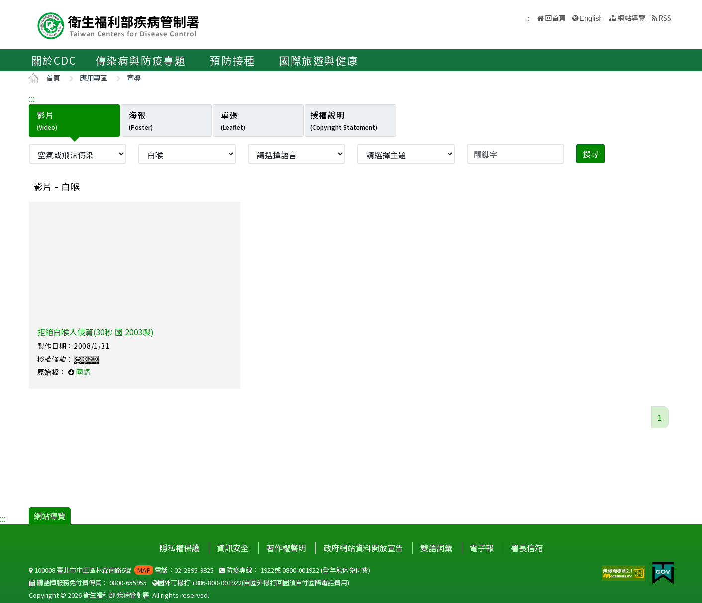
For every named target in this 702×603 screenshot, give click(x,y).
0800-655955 (128, 582)
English (590, 18)
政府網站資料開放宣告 (363, 548)
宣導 (134, 77)
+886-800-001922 (217, 582)
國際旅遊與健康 (319, 60)
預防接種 (232, 60)
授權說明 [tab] (343, 120)
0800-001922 (300, 570)
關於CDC (54, 60)
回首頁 (555, 17)
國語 (83, 372)
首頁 (53, 77)
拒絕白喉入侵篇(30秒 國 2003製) (95, 332)
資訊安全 (233, 548)
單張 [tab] (233, 120)
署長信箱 (527, 548)
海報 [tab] (141, 120)
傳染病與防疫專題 (141, 60)
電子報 (482, 548)
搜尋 (591, 154)
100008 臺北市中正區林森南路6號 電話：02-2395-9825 (121, 570)
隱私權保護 (180, 548)
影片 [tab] (47, 120)
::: (32, 98)
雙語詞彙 (436, 548)
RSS (664, 17)
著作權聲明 (286, 548)
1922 (267, 570)
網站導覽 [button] (631, 17)
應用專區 (93, 77)
